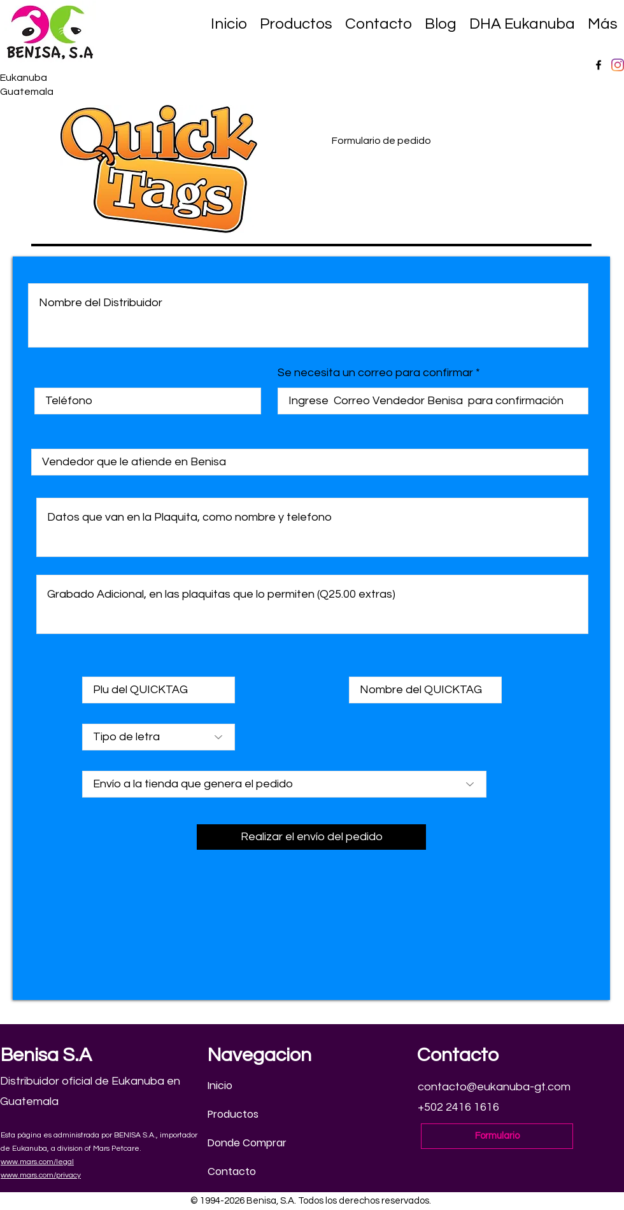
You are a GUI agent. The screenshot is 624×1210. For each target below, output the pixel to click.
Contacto (232, 1171)
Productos (233, 1114)
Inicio (220, 1085)
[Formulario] (497, 1136)
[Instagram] (617, 65)
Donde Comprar (247, 1143)
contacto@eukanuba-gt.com (494, 1087)
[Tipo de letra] (158, 737)
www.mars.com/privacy (41, 1175)
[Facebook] (598, 65)
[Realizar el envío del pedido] (311, 837)
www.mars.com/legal (37, 1162)
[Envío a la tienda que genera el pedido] (284, 784)
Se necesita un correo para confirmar (375, 373)
